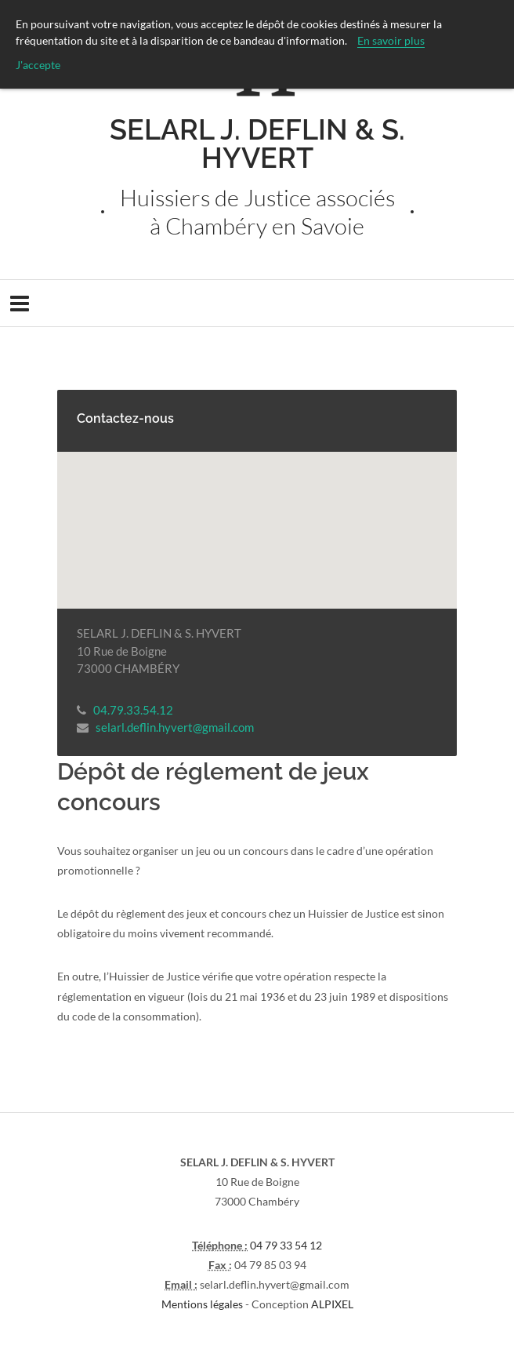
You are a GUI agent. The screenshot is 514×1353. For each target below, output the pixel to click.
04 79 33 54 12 (286, 1245)
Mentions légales (202, 1304)
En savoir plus (391, 40)
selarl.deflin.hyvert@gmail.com (175, 727)
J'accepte (38, 64)
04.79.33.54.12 (133, 710)
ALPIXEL (332, 1304)
